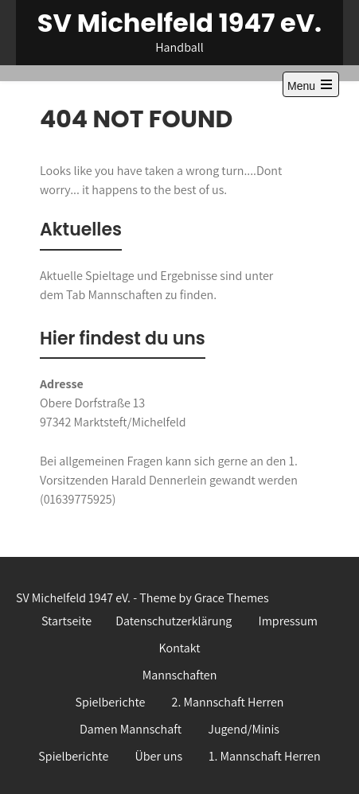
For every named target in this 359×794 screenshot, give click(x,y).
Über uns (158, 756)
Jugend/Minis (243, 729)
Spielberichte (110, 702)
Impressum (288, 621)
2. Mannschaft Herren (228, 702)
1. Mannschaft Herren (264, 756)
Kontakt (179, 648)
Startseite (66, 621)
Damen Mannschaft (130, 729)
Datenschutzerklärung (173, 621)
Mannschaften (179, 675)
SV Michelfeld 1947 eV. (179, 23)
